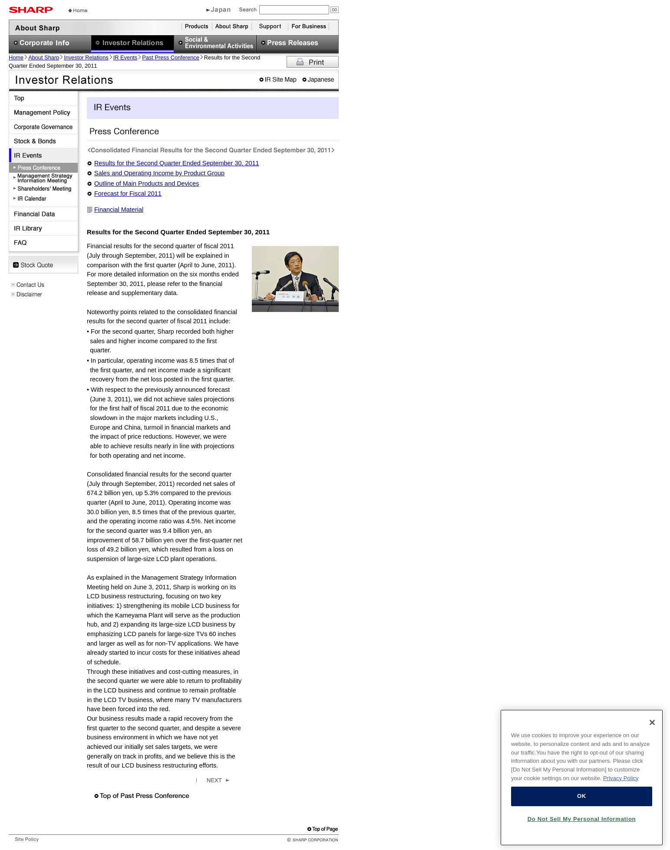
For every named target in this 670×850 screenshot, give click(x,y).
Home (16, 57)
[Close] (652, 725)
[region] (581, 780)
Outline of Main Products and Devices (146, 183)
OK (581, 799)
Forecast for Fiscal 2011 (128, 193)
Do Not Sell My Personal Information (582, 822)
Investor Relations (86, 57)
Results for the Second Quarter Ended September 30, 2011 (176, 163)
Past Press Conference (170, 57)
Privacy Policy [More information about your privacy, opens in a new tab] (621, 781)
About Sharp (43, 57)
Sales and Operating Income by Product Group (159, 173)
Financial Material (118, 209)
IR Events (125, 57)
